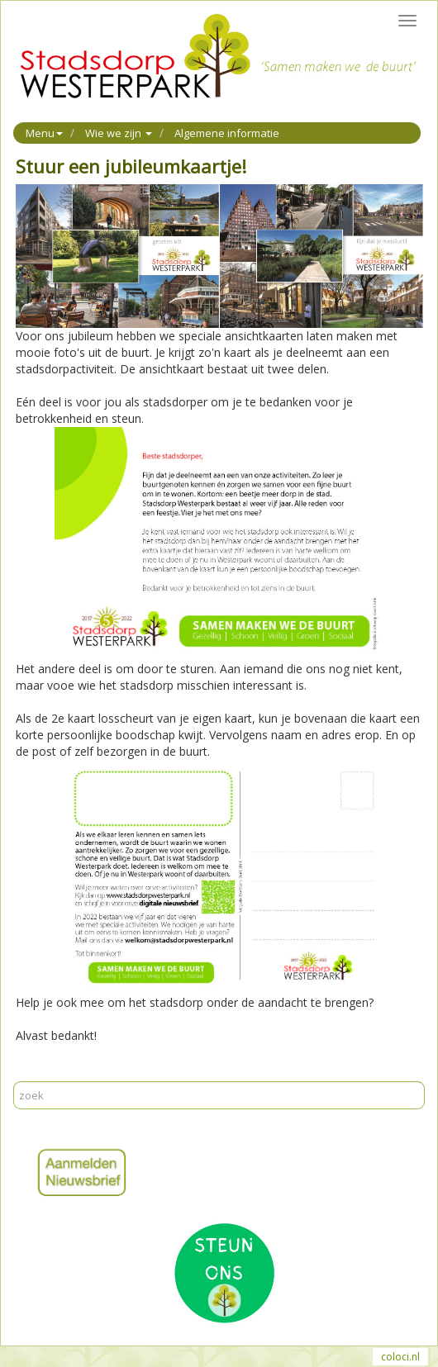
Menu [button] (44, 133)
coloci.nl (400, 1357)
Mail (58, 1072)
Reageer (98, 1072)
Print (28, 1072)
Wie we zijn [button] (118, 133)
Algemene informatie (226, 133)
